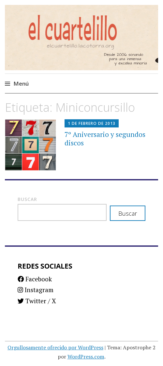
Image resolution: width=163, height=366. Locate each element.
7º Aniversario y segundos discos (105, 138)
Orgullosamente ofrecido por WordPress (55, 347)
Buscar (27, 199)
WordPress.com (85, 356)
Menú (21, 83)
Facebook (35, 279)
